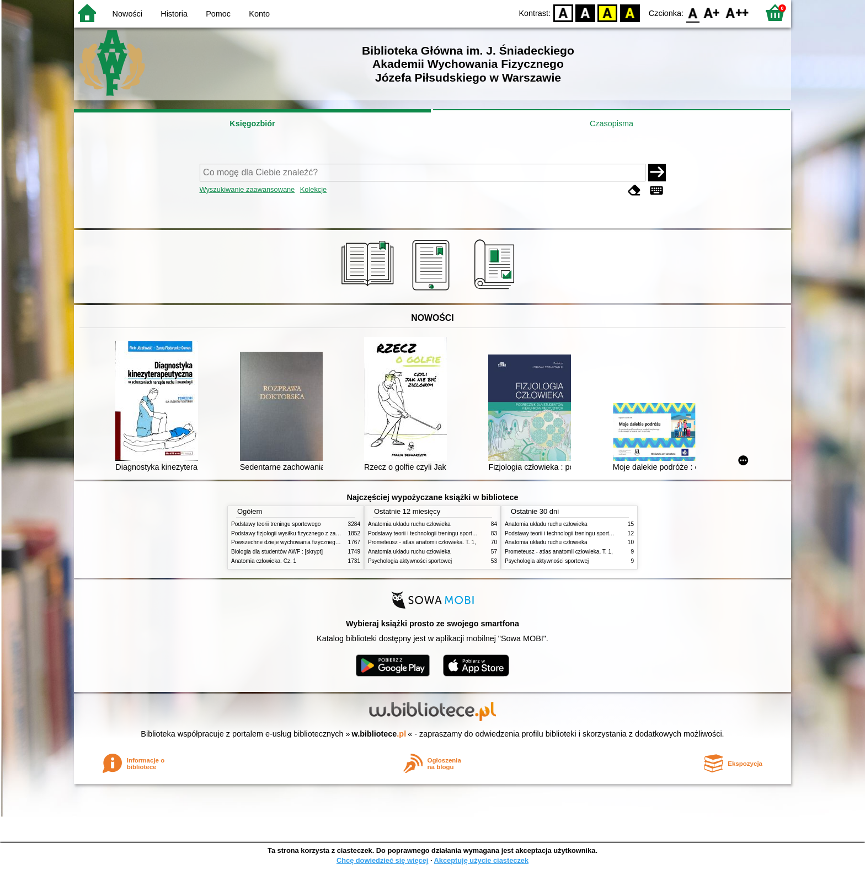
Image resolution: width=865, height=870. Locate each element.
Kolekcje (313, 189)
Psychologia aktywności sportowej (410, 561)
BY (630, 12)
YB (607, 12)
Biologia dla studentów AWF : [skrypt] (277, 552)
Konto (259, 13)
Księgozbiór (252, 123)
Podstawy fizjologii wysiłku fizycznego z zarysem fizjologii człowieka (314, 533)
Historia (174, 13)
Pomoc (218, 13)
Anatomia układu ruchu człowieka (409, 524)
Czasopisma (611, 123)
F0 (692, 12)
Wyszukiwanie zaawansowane (247, 189)
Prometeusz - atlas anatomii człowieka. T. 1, (422, 542)
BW (585, 12)
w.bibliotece (379, 733)
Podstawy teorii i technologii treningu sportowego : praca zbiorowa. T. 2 (455, 533)
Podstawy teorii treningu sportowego (276, 524)
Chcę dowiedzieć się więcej (382, 860)
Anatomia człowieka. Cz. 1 (263, 561)
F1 (712, 12)
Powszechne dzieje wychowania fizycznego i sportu (294, 542)
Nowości (127, 13)
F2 (737, 12)
